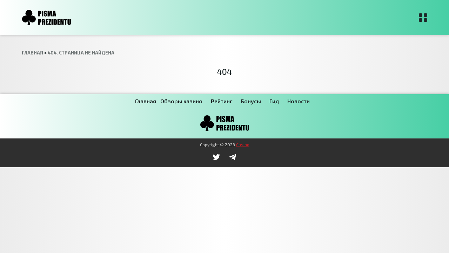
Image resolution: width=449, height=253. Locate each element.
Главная (145, 101)
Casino (242, 144)
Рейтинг (221, 101)
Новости (298, 101)
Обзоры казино (181, 101)
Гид (274, 101)
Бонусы (251, 101)
